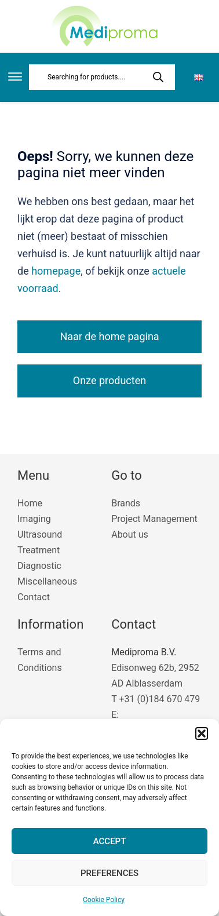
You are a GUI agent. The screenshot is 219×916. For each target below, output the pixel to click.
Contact (33, 597)
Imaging (34, 518)
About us (129, 534)
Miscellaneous (47, 581)
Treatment (38, 550)
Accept (109, 841)
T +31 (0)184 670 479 (155, 699)
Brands (125, 503)
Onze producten (109, 380)
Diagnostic (39, 565)
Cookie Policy (104, 900)
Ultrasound (39, 534)
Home (29, 503)
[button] (201, 733)
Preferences (109, 873)
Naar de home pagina (109, 336)
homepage (56, 271)
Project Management (154, 518)
